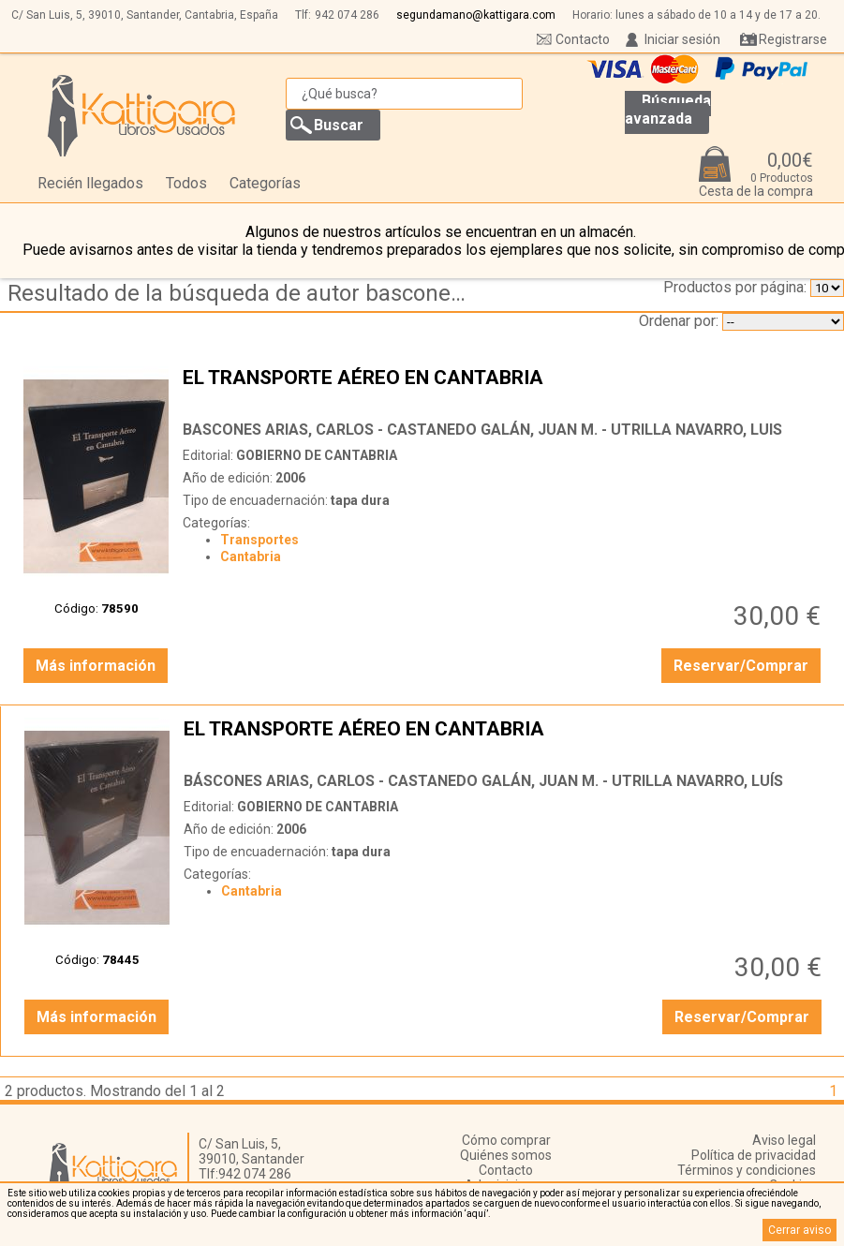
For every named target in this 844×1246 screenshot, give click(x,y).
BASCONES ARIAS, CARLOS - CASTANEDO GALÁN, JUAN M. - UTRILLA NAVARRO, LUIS (482, 429)
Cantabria (250, 556)
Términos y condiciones (746, 1170)
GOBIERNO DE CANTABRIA (316, 455)
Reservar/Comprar (741, 666)
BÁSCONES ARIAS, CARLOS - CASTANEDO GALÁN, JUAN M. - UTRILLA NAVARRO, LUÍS (483, 781)
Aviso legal (784, 1140)
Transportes (259, 539)
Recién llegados (90, 183)
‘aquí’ (476, 1214)
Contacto (582, 39)
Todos (186, 183)
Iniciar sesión (682, 39)
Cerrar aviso (799, 1230)
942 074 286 (347, 15)
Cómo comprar (506, 1140)
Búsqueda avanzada (668, 109)
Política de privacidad (753, 1155)
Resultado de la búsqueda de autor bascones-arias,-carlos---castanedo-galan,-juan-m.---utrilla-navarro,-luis (243, 293)
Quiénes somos (506, 1155)
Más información (95, 666)
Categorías (265, 183)
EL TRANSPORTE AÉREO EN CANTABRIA (504, 388)
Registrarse (793, 39)
